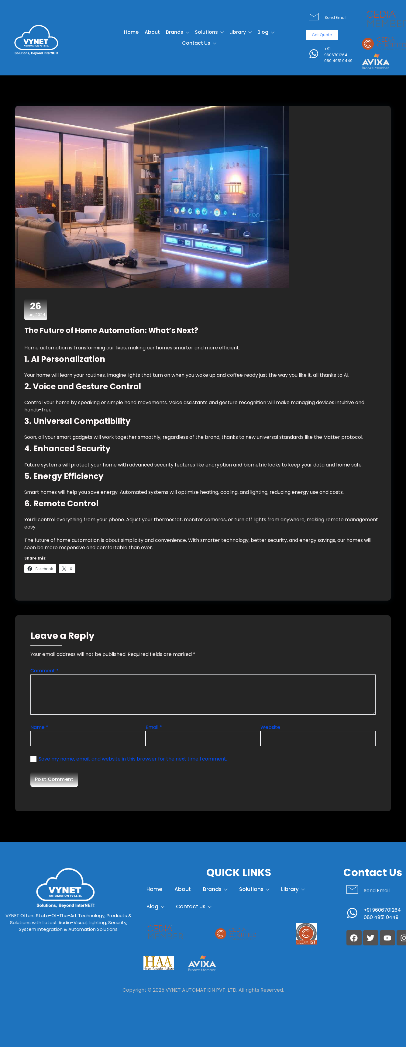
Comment (44, 670)
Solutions (209, 32)
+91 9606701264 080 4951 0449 (338, 55)
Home (131, 32)
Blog (265, 32)
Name (39, 727)
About (152, 32)
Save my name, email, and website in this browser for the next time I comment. (133, 758)
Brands (177, 32)
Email (154, 727)
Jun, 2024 (35, 309)
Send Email (335, 17)
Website (270, 727)
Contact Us (199, 43)
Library (240, 32)
